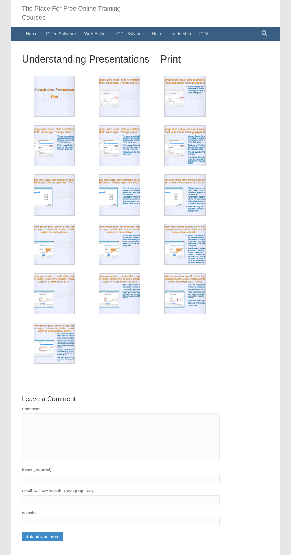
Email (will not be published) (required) (57, 491)
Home (32, 34)
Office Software (61, 34)
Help (156, 34)
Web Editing (96, 34)
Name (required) (36, 469)
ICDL (204, 34)
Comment (31, 409)
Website (29, 513)
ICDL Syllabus (130, 34)
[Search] (264, 33)
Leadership (180, 34)
